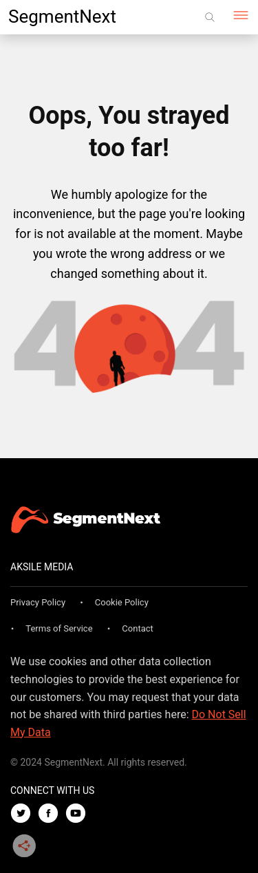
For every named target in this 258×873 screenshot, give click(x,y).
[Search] (210, 17)
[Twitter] (24, 814)
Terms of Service (58, 628)
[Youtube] (79, 814)
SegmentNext (62, 16)
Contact (137, 628)
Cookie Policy (122, 602)
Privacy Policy (37, 602)
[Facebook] (51, 814)
